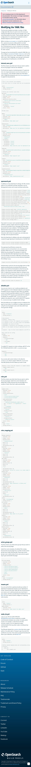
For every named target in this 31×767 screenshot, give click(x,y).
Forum (3, 663)
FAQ (2, 695)
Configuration (3, 10)
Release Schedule (7, 688)
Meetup (3, 735)
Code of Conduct (7, 659)
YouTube (4, 731)
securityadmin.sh (25, 75)
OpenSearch (8, 2)
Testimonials (5, 699)
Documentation (7, 7)
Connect (4, 720)
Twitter (3, 724)
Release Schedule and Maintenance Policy (12, 22)
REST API (3, 595)
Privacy (3, 707)
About (3, 684)
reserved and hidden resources (16, 54)
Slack (2, 671)
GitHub (3, 667)
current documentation (8, 19)
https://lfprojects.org (14, 764)
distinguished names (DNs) (7, 618)
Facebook (4, 739)
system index (18, 629)
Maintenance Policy (8, 692)
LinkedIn (4, 728)
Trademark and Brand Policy (11, 703)
